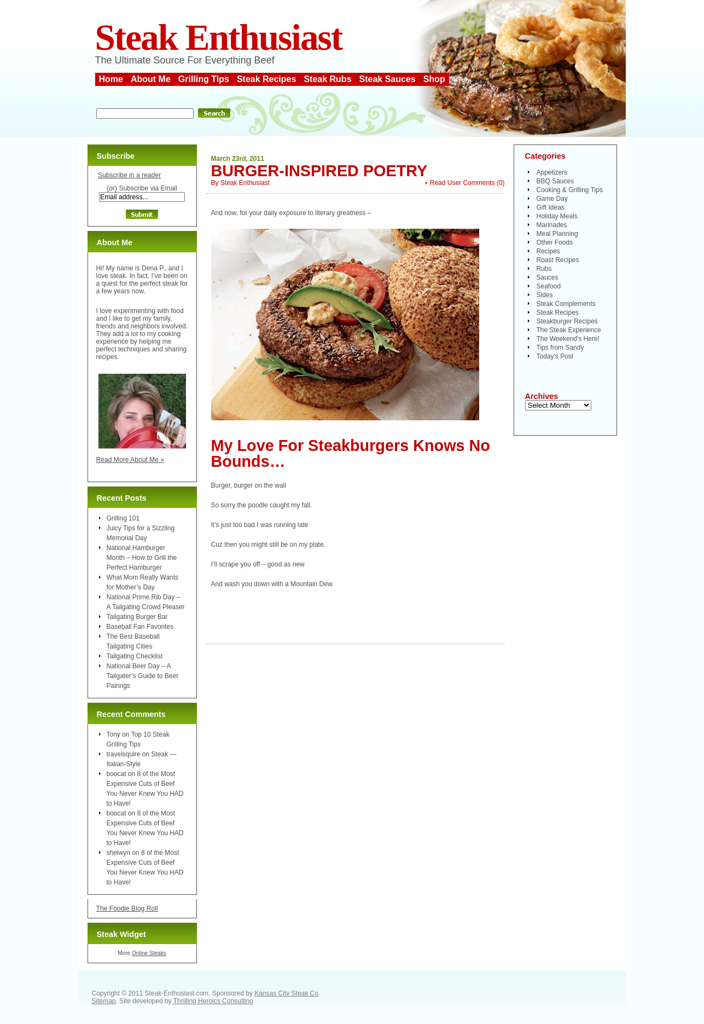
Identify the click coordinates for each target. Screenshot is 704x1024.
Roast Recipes (558, 260)
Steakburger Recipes (567, 321)
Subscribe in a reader (129, 175)
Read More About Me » (130, 460)
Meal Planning (557, 234)
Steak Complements (566, 304)
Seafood (549, 286)
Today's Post (555, 356)
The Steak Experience (569, 330)
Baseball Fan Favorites (140, 626)
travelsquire (124, 754)
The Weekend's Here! (568, 339)
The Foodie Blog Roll (127, 908)
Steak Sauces (387, 79)
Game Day (552, 199)
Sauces (547, 277)
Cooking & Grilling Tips (570, 190)
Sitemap (104, 1001)
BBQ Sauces (555, 181)
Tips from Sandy (560, 347)
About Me (151, 79)
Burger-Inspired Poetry (319, 171)
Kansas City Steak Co (286, 993)
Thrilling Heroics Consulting (213, 1001)
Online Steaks (149, 953)
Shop (434, 79)
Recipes (548, 251)
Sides (545, 295)
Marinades (552, 225)
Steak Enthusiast (218, 37)
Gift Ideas (551, 207)
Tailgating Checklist (135, 656)
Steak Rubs (327, 79)
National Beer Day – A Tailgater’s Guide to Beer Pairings (143, 676)
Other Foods (555, 242)
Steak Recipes (266, 79)
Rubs (544, 269)
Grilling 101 (123, 518)
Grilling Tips (203, 79)
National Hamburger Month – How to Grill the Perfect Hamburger (142, 557)
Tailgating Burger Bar (137, 617)
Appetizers (552, 172)
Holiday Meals (557, 216)
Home (111, 79)
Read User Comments (462, 183)
